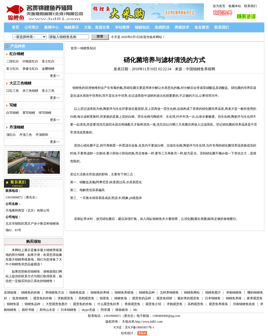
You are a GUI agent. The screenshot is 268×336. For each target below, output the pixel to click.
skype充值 (88, 310)
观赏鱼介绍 (153, 304)
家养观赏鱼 (255, 298)
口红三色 (12, 91)
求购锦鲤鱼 (234, 292)
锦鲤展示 (71, 27)
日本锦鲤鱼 (213, 298)
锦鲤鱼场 (120, 298)
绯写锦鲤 (45, 113)
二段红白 (12, 61)
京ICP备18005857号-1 (139, 327)
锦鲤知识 (142, 27)
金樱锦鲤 (48, 69)
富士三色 (48, 91)
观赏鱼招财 (164, 298)
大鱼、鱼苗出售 (97, 27)
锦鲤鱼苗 (13, 304)
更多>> (55, 76)
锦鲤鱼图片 (213, 292)
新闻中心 (51, 27)
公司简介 (31, 27)
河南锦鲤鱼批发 (244, 304)
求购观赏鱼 (65, 298)
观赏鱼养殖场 (218, 304)
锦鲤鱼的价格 (30, 292)
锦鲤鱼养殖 (234, 298)
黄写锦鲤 (29, 113)
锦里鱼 (104, 298)
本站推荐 (122, 27)
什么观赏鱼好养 (108, 304)
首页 (15, 27)
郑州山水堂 (47, 310)
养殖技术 (182, 27)
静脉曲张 (121, 310)
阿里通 (105, 310)
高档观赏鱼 (86, 298)
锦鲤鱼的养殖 (100, 292)
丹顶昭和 (42, 135)
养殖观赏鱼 (132, 304)
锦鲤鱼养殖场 (124, 292)
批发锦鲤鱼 (20, 298)
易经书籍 (28, 310)
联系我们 (250, 6)
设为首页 (219, 6)
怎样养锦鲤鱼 (170, 292)
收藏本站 (234, 6)
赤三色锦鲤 (30, 91)
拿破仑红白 (30, 69)
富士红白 (48, 61)
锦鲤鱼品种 (147, 292)
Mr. (135, 310)
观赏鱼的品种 (141, 298)
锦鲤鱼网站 (192, 292)
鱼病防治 (162, 27)
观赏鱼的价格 (42, 298)
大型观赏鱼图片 (57, 304)
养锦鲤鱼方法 (54, 292)
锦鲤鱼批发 (77, 292)
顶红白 (11, 135)
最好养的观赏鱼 (188, 298)
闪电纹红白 (30, 61)
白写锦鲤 (12, 113)
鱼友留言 (201, 27)
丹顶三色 (25, 135)
